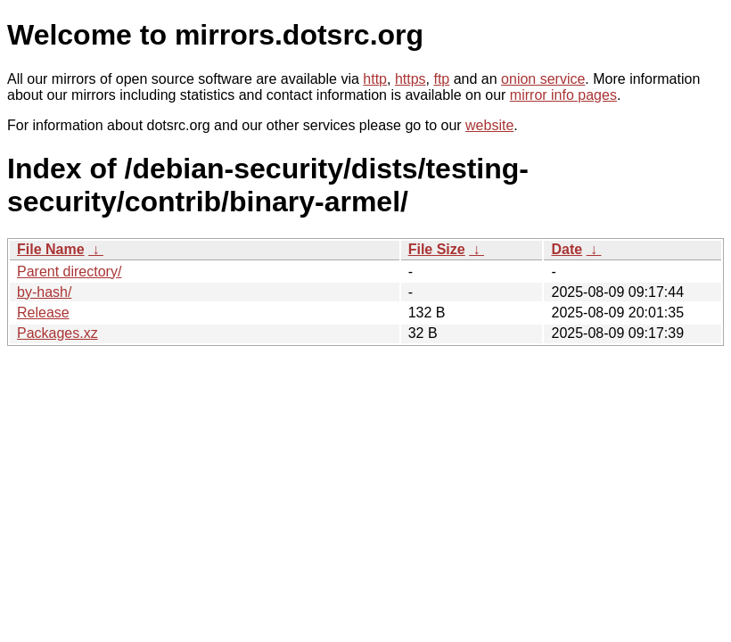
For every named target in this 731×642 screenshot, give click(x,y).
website (489, 125)
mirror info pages (563, 95)
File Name (51, 249)
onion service (543, 78)
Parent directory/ (69, 271)
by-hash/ (44, 292)
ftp (441, 78)
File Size (436, 249)
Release (43, 312)
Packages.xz (57, 333)
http (375, 78)
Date (566, 249)
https (410, 78)
